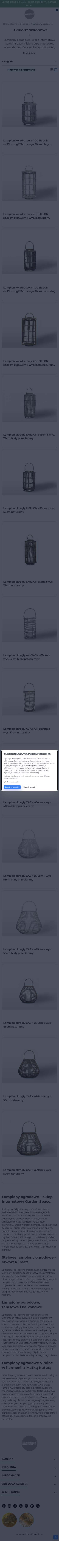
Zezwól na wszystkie (12, 787)
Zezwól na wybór (30, 787)
